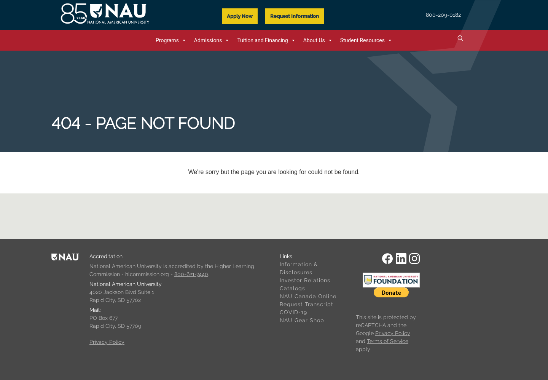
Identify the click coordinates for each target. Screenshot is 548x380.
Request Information (294, 16)
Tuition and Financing (266, 40)
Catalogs (292, 288)
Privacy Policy (106, 342)
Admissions (212, 40)
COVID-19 (293, 312)
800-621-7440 (191, 274)
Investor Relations (305, 280)
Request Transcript (306, 304)
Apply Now (240, 16)
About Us (318, 40)
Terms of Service (387, 341)
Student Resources (366, 40)
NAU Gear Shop (302, 320)
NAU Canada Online (308, 296)
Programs (171, 40)
